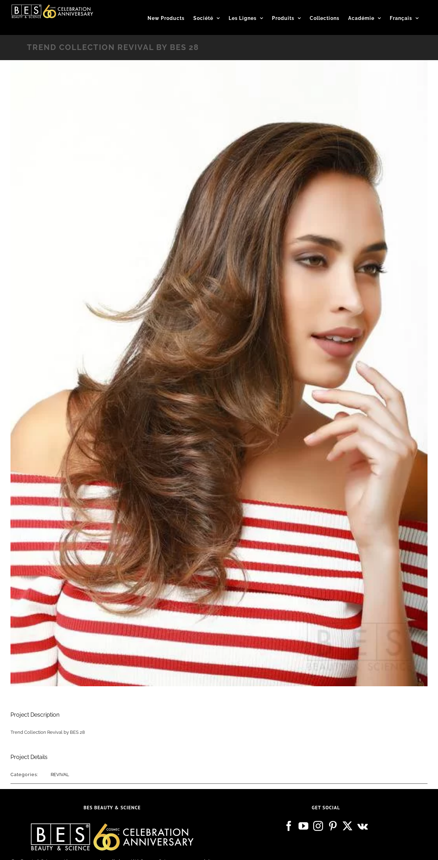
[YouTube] (303, 826)
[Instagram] (318, 826)
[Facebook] (289, 826)
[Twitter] (347, 826)
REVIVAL (60, 774)
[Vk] (362, 826)
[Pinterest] (333, 826)
